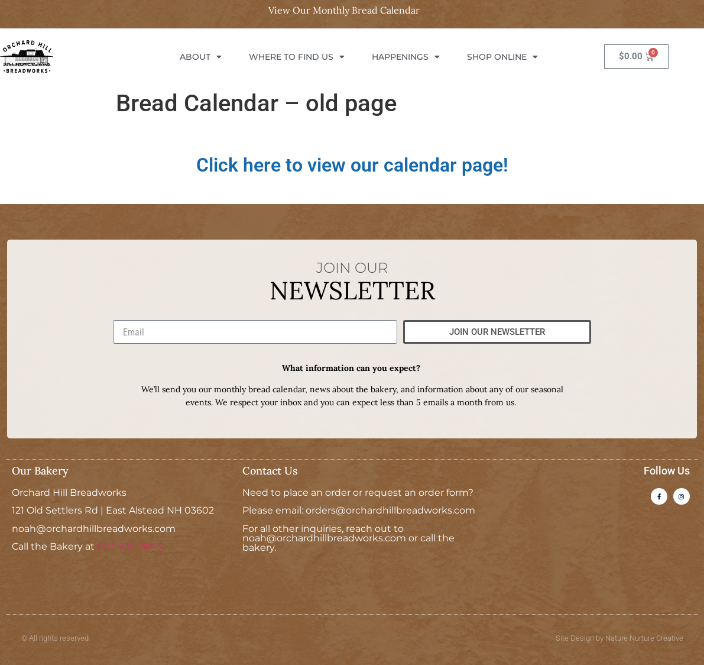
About (201, 57)
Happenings (406, 57)
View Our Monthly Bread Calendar (344, 10)
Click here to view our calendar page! (352, 165)
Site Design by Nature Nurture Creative (619, 638)
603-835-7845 (129, 546)
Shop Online (502, 57)
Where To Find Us (297, 57)
